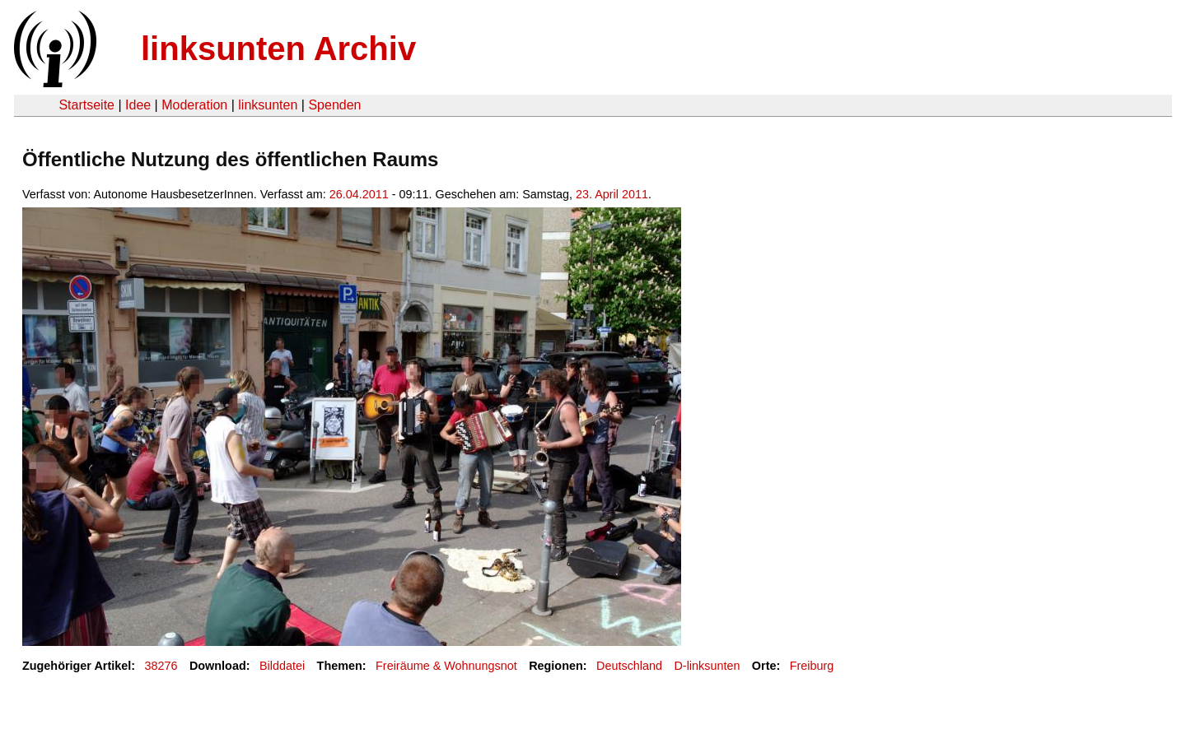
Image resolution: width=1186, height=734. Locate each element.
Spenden (334, 105)
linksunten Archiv (278, 48)
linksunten (267, 105)
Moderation (194, 105)
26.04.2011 (359, 194)
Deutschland (629, 665)
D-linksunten (707, 665)
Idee (138, 105)
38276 (161, 665)
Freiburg (812, 665)
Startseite (86, 105)
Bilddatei (282, 665)
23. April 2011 (612, 194)
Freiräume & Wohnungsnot (446, 665)
